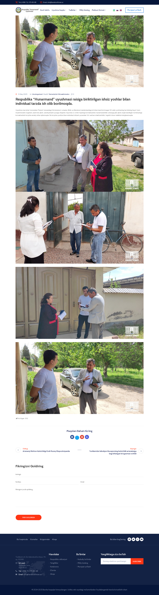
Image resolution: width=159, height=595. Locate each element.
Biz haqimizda (22, 539)
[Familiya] (47, 481)
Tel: (28, 571)
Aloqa (54, 539)
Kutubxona (54, 567)
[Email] (112, 481)
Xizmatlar (34, 539)
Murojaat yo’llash (84, 567)
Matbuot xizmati (99, 10)
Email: (30, 574)
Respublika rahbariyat (58, 559)
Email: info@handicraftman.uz (53, 2)
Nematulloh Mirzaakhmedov (59, 94)
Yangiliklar (54, 563)
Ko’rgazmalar (45, 539)
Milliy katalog (83, 563)
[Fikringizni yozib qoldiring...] (80, 497)
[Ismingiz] (80, 474)
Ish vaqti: (22, 563)
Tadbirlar (73, 10)
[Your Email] (116, 561)
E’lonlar (53, 570)
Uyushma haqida (59, 10)
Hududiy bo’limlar (84, 559)
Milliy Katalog (84, 10)
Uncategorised (37, 94)
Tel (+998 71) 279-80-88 (27, 2)
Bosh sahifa (44, 10)
